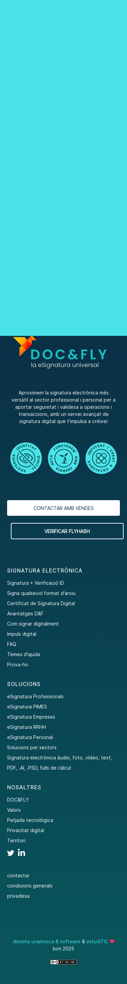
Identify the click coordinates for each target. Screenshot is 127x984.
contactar (18, 875)
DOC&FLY (18, 800)
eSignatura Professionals (35, 696)
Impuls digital (21, 634)
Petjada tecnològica (30, 820)
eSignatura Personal (30, 737)
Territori (16, 840)
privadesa (18, 896)
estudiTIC (97, 941)
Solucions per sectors (32, 747)
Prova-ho (17, 664)
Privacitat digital (25, 830)
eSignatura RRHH (26, 727)
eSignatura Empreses (31, 717)
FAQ (11, 644)
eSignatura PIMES (27, 706)
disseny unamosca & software (47, 941)
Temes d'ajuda (23, 654)
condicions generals (29, 886)
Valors (14, 810)
